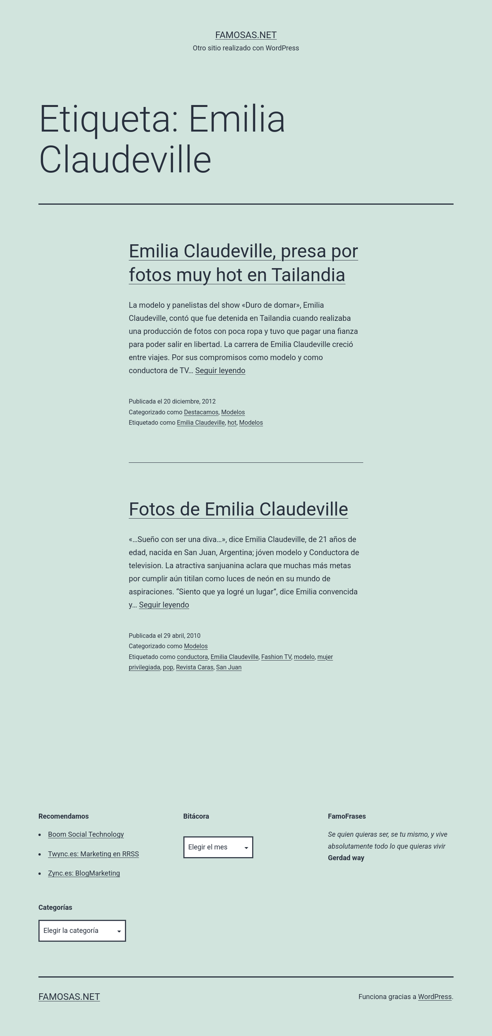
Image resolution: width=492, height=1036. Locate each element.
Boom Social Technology (86, 834)
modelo (304, 657)
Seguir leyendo (220, 370)
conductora (192, 657)
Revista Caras (194, 667)
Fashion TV (276, 657)
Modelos (233, 412)
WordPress (435, 997)
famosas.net (246, 35)
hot (232, 422)
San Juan (228, 667)
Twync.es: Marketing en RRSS (93, 854)
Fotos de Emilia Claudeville (238, 509)
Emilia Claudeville (201, 422)
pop (168, 667)
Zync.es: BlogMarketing (84, 873)
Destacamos (201, 412)
